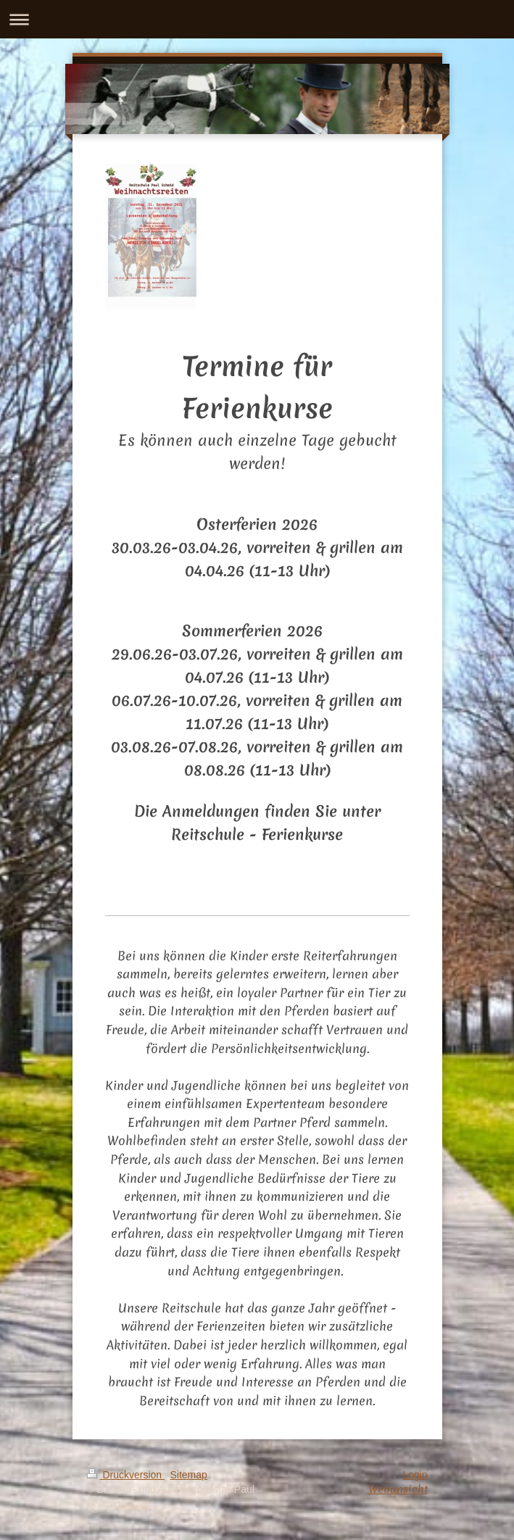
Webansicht (398, 1489)
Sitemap (188, 1475)
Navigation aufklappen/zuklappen (257, 19)
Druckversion (126, 1475)
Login (414, 1475)
